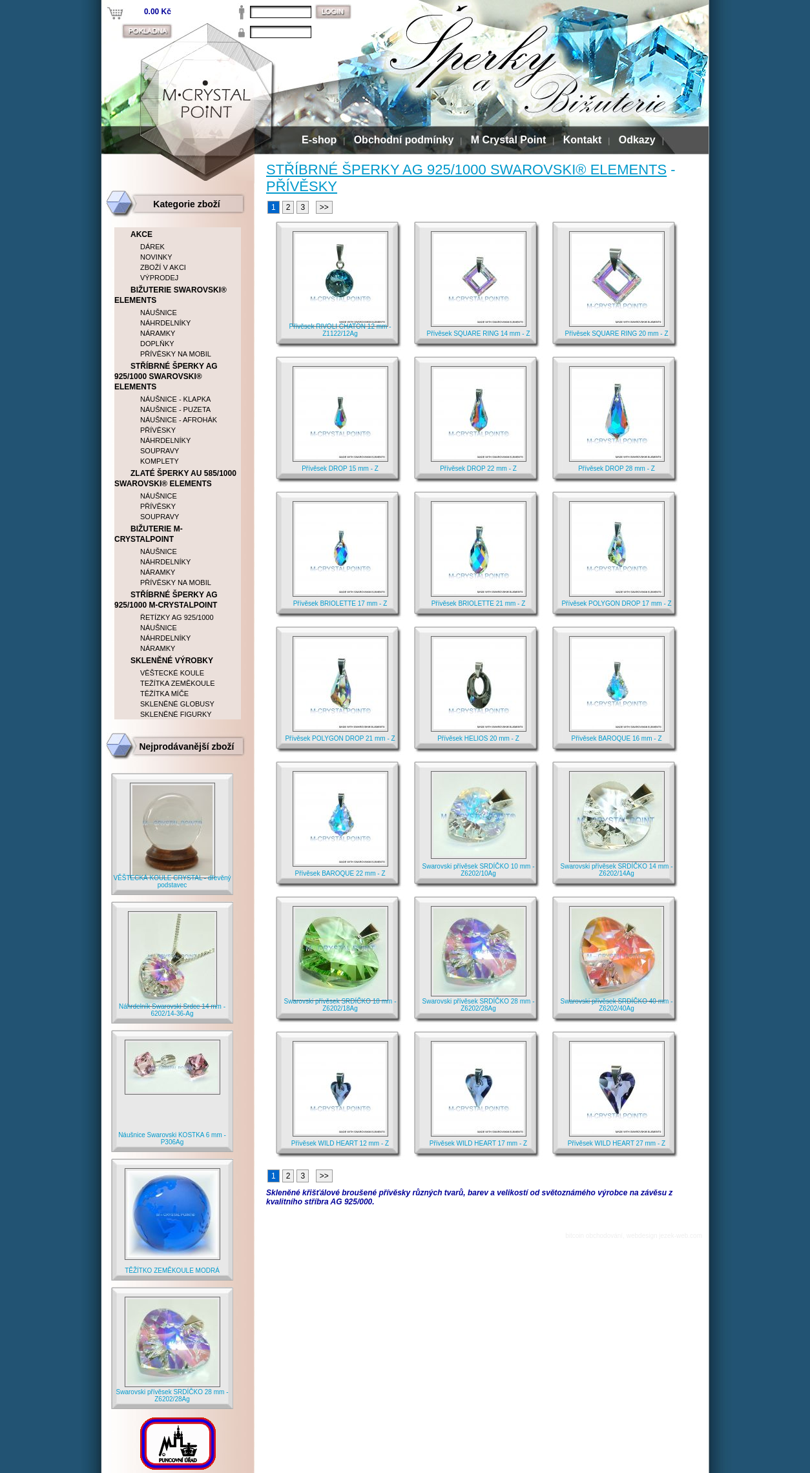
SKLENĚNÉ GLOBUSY (177, 704)
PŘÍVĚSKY (301, 186)
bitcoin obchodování (594, 1235)
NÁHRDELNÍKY (165, 323)
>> (324, 207)
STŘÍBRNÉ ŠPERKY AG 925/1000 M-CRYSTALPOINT (166, 600)
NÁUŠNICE (158, 312)
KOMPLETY (159, 461)
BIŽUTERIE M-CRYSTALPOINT (148, 534)
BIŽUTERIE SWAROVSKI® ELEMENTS (170, 295)
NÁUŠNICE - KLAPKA (175, 399)
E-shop (319, 139)
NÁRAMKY (157, 333)
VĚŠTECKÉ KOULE (172, 673)
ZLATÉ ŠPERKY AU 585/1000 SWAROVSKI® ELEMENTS (175, 478)
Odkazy (637, 139)
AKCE (141, 234)
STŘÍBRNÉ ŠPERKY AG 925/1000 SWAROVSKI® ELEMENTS (466, 169)
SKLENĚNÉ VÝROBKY (171, 660)
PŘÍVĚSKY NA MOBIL (175, 354)
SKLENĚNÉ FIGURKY (176, 714)
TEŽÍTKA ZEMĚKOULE (177, 683)
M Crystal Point (508, 139)
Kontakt (582, 139)
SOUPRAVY (159, 451)
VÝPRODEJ (159, 278)
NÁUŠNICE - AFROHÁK (178, 420)
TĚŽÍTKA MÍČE (164, 693)
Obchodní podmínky (404, 139)
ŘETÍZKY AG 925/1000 (177, 617)
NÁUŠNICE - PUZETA (175, 409)
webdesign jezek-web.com (664, 1235)
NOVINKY (156, 257)
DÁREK (152, 247)
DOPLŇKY (157, 343)
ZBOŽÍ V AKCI (163, 267)
